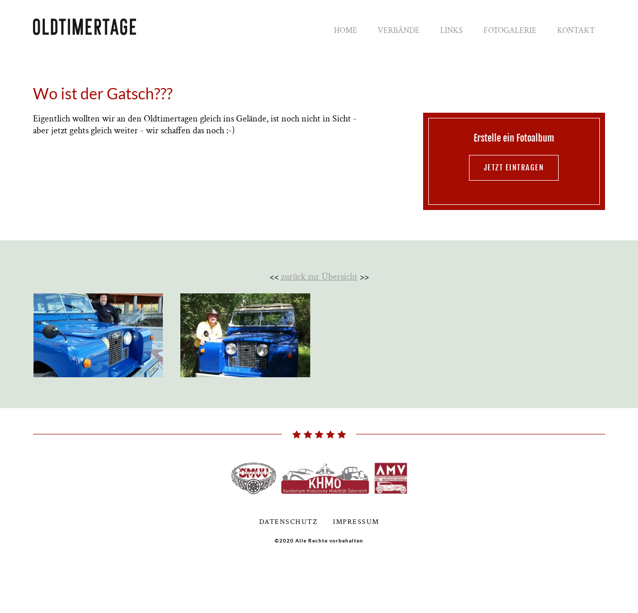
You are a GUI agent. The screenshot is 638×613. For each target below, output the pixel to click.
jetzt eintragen (514, 167)
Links (451, 30)
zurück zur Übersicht (319, 277)
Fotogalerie (509, 30)
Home (345, 30)
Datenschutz (288, 522)
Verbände (398, 30)
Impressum (356, 522)
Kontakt (576, 30)
